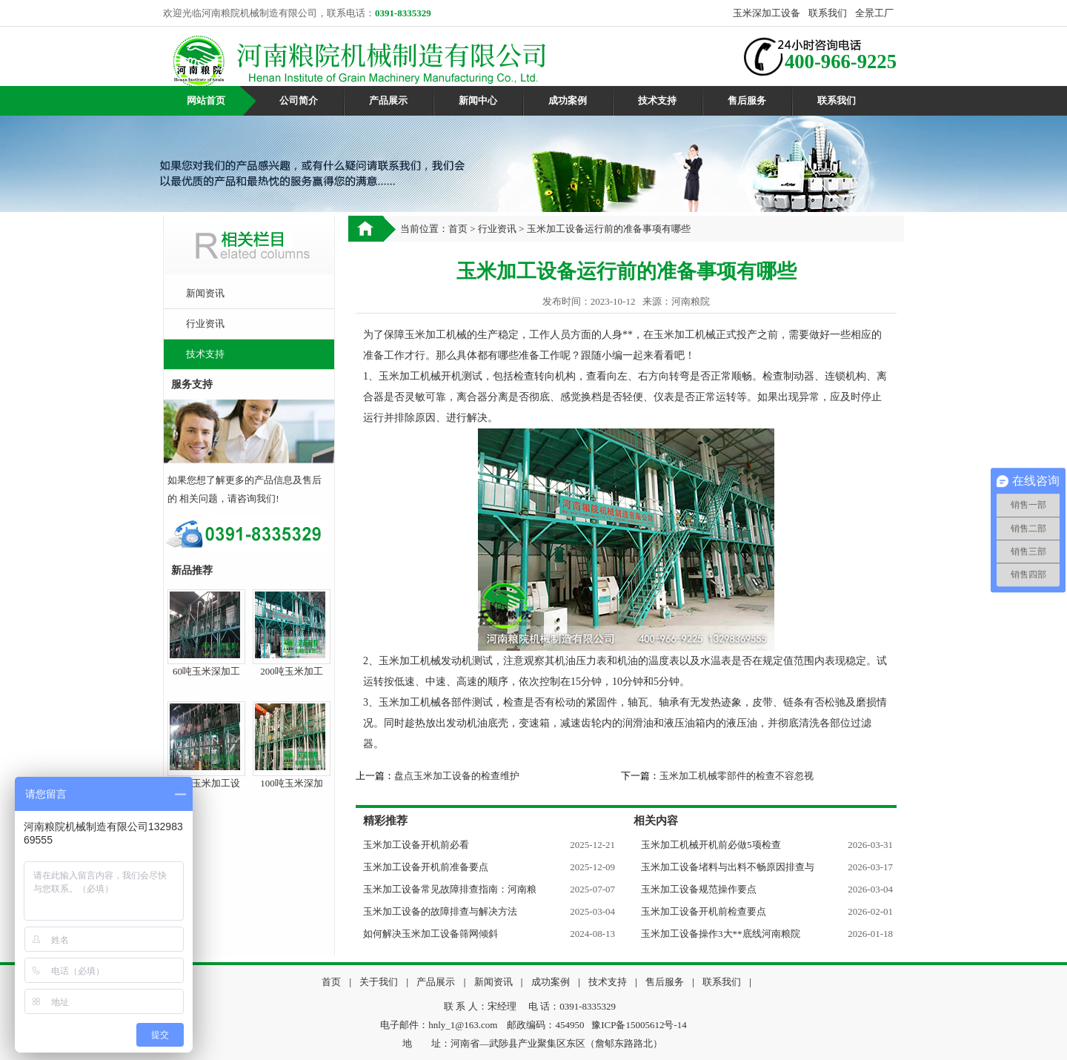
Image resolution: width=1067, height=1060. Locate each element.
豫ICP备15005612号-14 (639, 1024)
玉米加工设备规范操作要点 (699, 889)
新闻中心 (478, 100)
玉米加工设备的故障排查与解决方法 (440, 911)
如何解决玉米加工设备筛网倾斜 (430, 933)
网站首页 (206, 100)
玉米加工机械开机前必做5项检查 (711, 844)
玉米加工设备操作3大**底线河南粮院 (720, 933)
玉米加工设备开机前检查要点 (703, 911)
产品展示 (388, 100)
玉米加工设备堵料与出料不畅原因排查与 (727, 866)
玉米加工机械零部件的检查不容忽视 (736, 775)
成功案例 (567, 100)
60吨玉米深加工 (206, 671)
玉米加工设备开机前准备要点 (425, 866)
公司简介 (298, 100)
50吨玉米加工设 (206, 783)
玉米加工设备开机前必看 (416, 844)
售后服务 (747, 100)
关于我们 (378, 981)
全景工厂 (874, 13)
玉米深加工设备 (766, 13)
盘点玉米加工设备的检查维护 (456, 775)
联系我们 (827, 13)
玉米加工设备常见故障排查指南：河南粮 (449, 889)
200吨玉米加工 (291, 671)
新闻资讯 (205, 293)
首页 (458, 228)
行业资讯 (205, 323)
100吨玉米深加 (291, 783)
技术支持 (657, 100)
